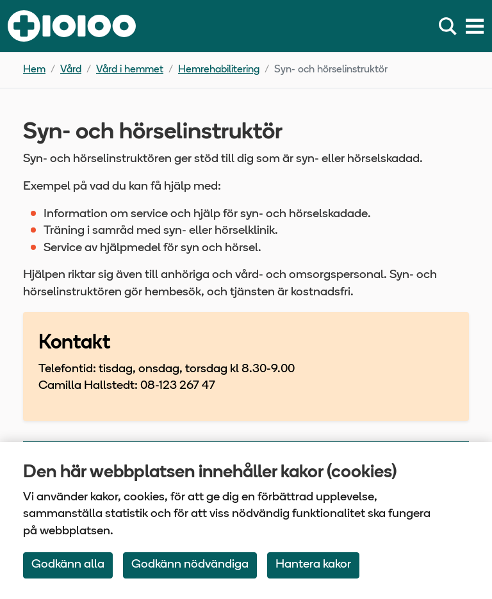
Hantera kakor (313, 565)
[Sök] (450, 26)
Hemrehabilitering (218, 70)
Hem (34, 70)
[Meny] (474, 26)
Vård (70, 70)
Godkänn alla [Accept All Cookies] (67, 565)
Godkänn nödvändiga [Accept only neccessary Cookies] (190, 565)
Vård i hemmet (129, 70)
